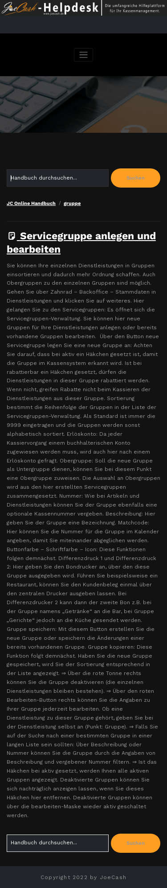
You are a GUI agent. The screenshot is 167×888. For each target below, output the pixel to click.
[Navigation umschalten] (83, 55)
